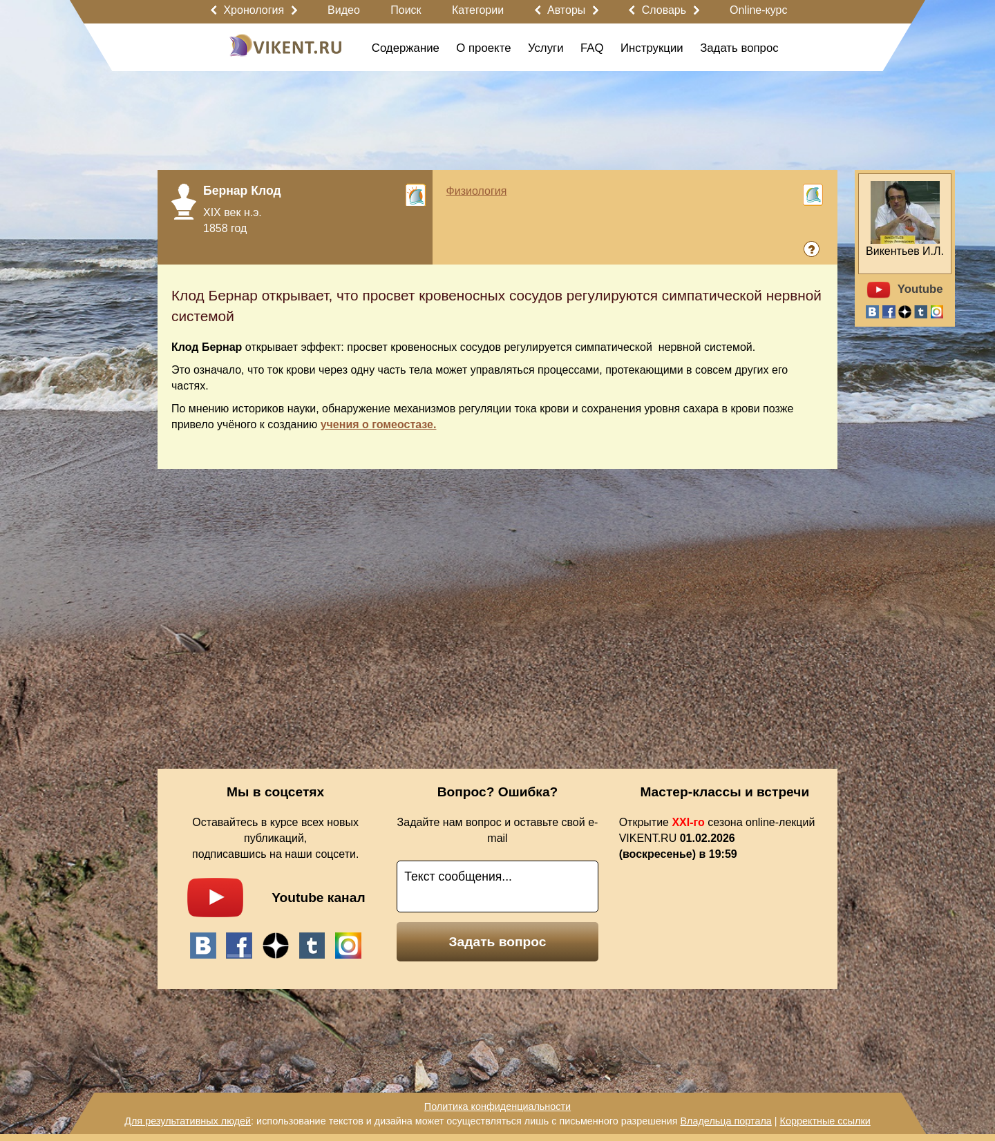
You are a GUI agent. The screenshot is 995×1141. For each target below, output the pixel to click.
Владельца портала (725, 1120)
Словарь (664, 10)
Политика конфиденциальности (497, 1106)
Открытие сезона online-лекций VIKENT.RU (717, 838)
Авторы (566, 10)
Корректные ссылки (825, 1120)
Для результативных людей (187, 1120)
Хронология (253, 10)
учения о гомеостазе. (379, 424)
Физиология (476, 191)
